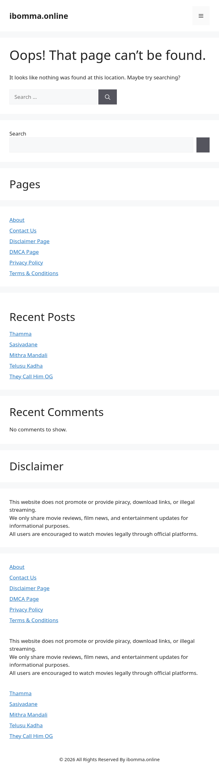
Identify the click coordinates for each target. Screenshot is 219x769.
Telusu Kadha (26, 365)
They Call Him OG (31, 376)
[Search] (107, 96)
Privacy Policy (26, 262)
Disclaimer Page (29, 241)
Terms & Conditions (33, 273)
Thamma (20, 333)
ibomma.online (38, 15)
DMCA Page (24, 251)
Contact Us (23, 230)
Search (17, 133)
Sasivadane (23, 344)
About (16, 219)
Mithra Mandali (28, 355)
